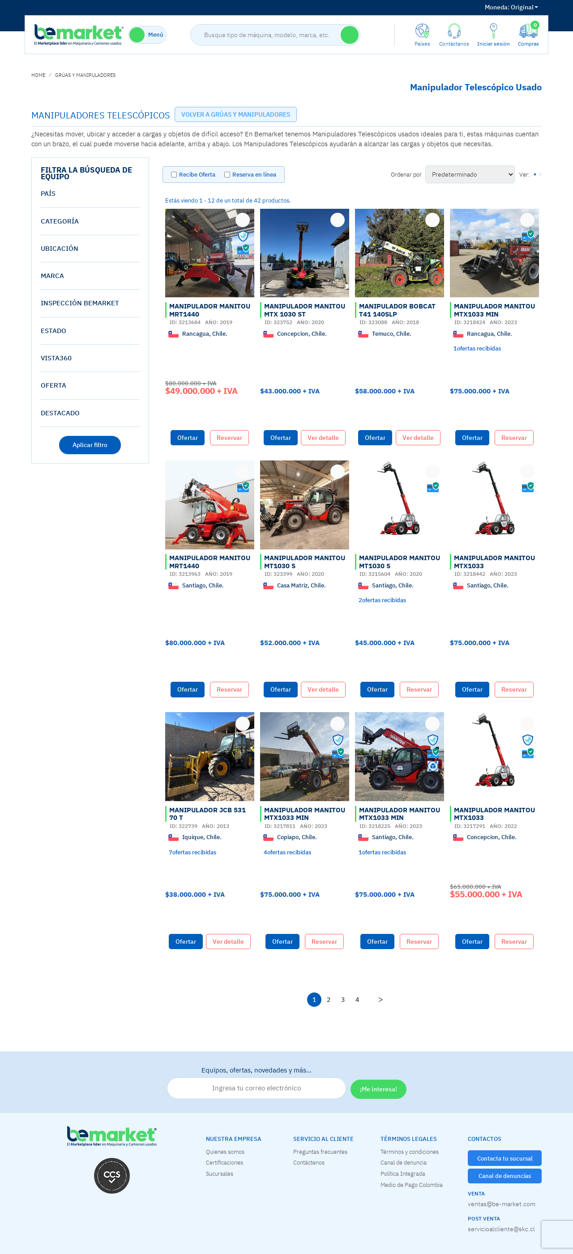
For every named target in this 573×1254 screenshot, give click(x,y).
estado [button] (53, 330)
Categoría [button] (60, 221)
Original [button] (511, 7)
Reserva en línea (254, 174)
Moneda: (497, 7)
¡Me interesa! (378, 1089)
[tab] (90, 193)
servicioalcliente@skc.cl (501, 1229)
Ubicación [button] (59, 248)
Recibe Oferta (197, 174)
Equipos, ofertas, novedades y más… (256, 1082)
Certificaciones (224, 1162)
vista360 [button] (56, 358)
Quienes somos (225, 1151)
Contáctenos (309, 1162)
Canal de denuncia (404, 1162)
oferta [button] (53, 385)
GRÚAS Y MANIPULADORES (85, 75)
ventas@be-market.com (501, 1204)
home (38, 75)
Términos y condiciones (410, 1151)
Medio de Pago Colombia (412, 1184)
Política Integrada (403, 1173)
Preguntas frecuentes (320, 1151)
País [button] (48, 193)
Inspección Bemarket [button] (80, 303)
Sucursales (219, 1173)
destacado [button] (60, 413)
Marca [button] (52, 275)
